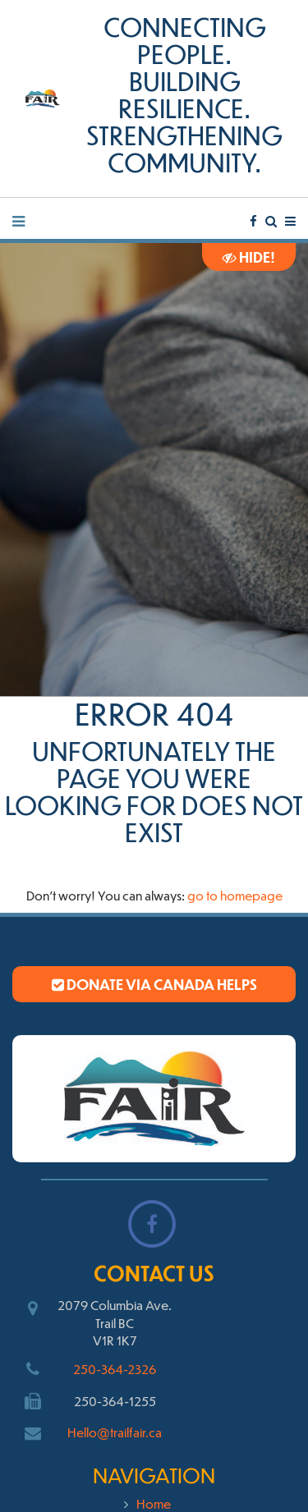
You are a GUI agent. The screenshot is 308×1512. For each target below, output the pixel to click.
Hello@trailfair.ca (114, 1432)
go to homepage (235, 895)
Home (153, 1503)
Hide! (249, 257)
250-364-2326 (114, 1369)
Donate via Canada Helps (154, 984)
